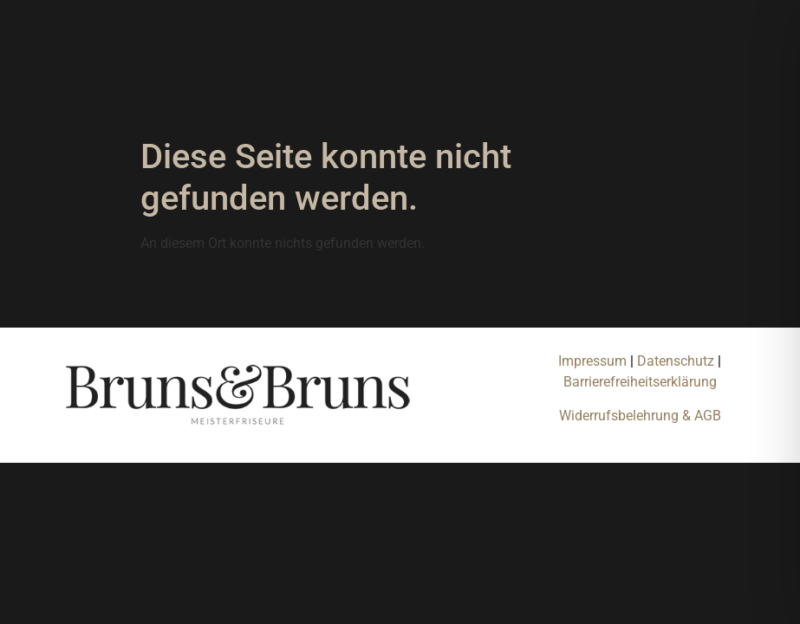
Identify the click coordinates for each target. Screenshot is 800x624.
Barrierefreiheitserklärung (640, 382)
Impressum (592, 361)
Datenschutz (677, 361)
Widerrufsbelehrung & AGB (640, 415)
